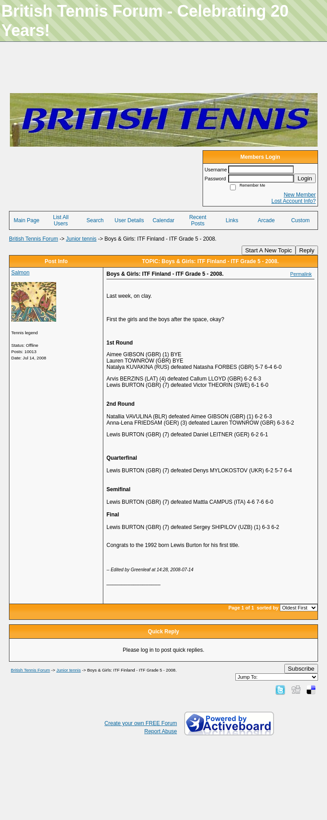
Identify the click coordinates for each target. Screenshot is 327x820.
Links (231, 220)
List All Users (61, 220)
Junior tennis (81, 239)
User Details (129, 220)
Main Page (26, 220)
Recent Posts (197, 220)
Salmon (20, 272)
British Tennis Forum (33, 239)
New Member (300, 195)
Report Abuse (160, 731)
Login (304, 178)
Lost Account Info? (293, 201)
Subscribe (301, 668)
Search (95, 220)
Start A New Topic (268, 250)
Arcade (266, 220)
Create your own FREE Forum (141, 723)
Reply (306, 250)
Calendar (164, 220)
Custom (300, 220)
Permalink (301, 274)
